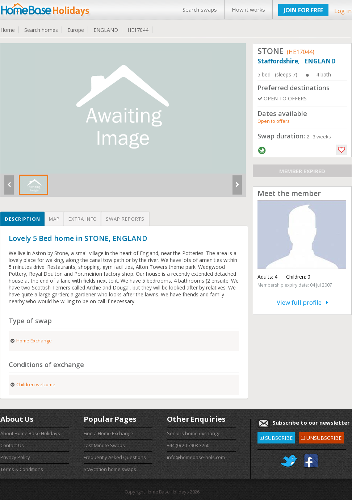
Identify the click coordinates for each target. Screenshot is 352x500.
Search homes (41, 29)
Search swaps (200, 9)
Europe (75, 29)
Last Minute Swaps (104, 445)
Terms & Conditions (21, 469)
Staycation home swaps (110, 469)
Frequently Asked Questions (115, 457)
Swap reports (125, 219)
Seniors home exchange (194, 433)
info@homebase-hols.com (196, 457)
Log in (343, 11)
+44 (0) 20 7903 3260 (188, 445)
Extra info (82, 219)
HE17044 (137, 29)
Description (22, 219)
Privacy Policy (15, 457)
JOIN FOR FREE (303, 10)
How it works (248, 9)
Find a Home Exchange (108, 433)
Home (7, 29)
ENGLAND (105, 29)
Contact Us (12, 445)
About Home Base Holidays (30, 433)
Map (54, 219)
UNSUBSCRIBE (321, 436)
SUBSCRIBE (276, 436)
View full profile (302, 302)
